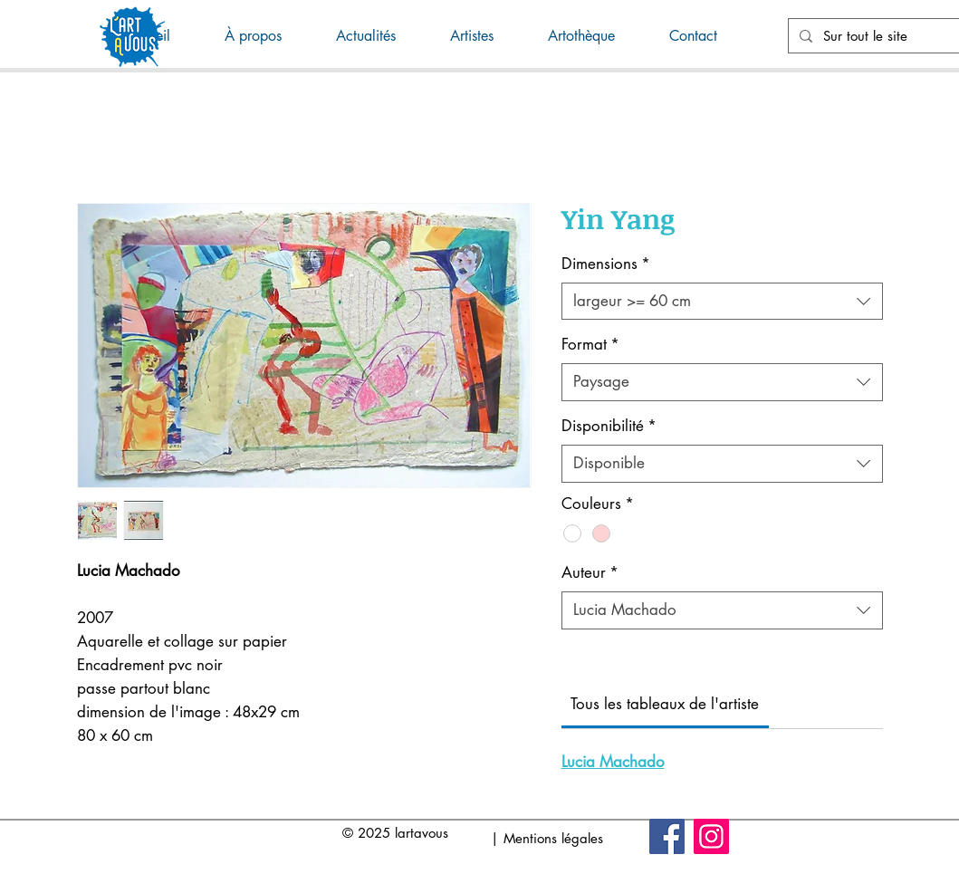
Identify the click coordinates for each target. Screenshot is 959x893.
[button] (379, 36)
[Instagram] (711, 836)
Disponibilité (609, 426)
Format (590, 344)
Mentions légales (553, 838)
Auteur (590, 572)
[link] (665, 704)
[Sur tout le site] (889, 36)
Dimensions (605, 264)
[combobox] (722, 302)
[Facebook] (667, 836)
